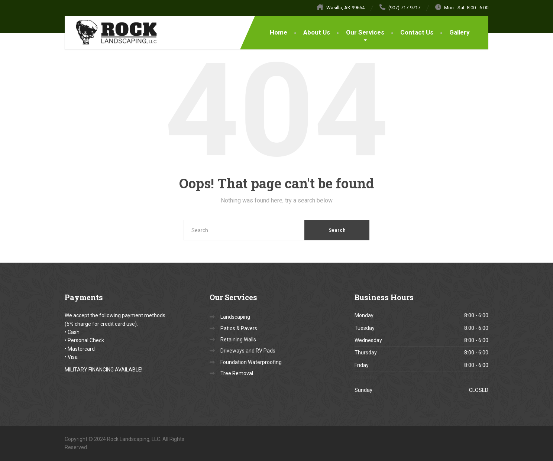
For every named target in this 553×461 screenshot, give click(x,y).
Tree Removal (236, 373)
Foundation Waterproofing (251, 362)
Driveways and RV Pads (247, 351)
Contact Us (416, 32)
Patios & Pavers (238, 328)
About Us (316, 32)
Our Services (365, 32)
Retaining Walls (238, 339)
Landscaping (235, 317)
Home (278, 32)
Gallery (459, 32)
